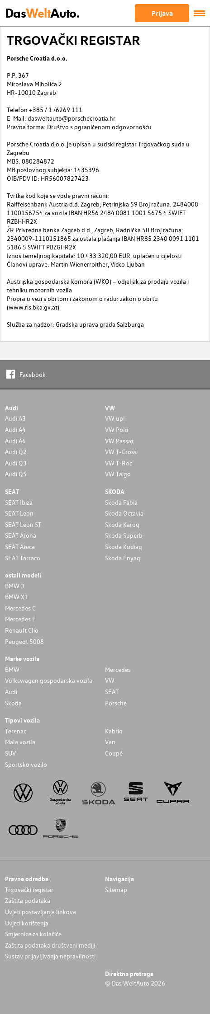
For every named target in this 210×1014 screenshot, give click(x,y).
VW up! (115, 418)
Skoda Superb (124, 535)
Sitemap (116, 889)
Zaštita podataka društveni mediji (50, 945)
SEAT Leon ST (23, 524)
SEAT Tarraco (22, 558)
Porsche (116, 703)
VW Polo (117, 429)
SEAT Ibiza (19, 502)
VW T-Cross (121, 451)
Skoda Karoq (122, 524)
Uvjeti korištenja (26, 923)
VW (110, 680)
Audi (11, 691)
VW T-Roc (118, 463)
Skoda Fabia (121, 502)
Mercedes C (20, 608)
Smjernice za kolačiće (33, 934)
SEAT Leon (19, 513)
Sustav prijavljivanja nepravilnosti (50, 956)
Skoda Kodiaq (123, 546)
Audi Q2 (16, 451)
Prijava (162, 13)
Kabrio (114, 731)
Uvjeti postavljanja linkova (40, 911)
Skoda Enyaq (122, 558)
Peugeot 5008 (24, 641)
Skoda (13, 703)
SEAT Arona (20, 535)
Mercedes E (20, 619)
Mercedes (118, 669)
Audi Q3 (16, 463)
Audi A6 (15, 441)
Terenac (15, 731)
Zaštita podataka (27, 900)
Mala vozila (20, 741)
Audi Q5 (16, 473)
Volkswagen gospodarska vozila (48, 680)
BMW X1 (16, 596)
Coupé (114, 753)
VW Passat (119, 441)
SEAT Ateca (20, 546)
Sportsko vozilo (26, 764)
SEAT (112, 691)
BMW (12, 669)
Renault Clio (21, 630)
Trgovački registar (29, 889)
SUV (10, 753)
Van (110, 741)
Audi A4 (15, 429)
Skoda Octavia (124, 513)
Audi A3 (15, 418)
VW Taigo (118, 473)
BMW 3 (14, 586)
